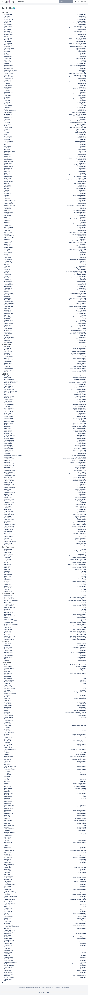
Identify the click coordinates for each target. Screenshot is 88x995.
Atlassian (44, 992)
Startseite (20, 1)
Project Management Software (32, 987)
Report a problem (66, 987)
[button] (2, 1)
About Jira (57, 987)
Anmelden (83, 1)
